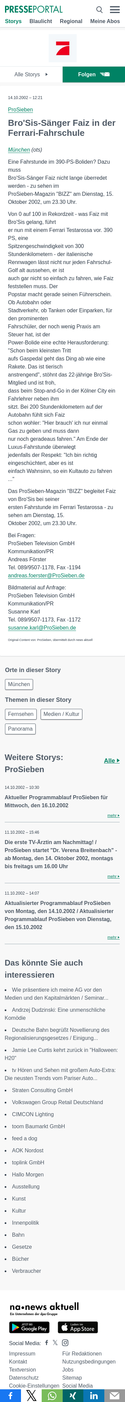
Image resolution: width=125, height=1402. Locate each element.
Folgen (93, 74)
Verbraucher (26, 1271)
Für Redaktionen (82, 1353)
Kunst (19, 1199)
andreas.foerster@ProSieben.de (46, 575)
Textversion (22, 1370)
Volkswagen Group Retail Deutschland (57, 1102)
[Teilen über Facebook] (10, 1395)
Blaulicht (40, 21)
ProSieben (20, 109)
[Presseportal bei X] (53, 1343)
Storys (13, 21)
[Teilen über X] (31, 1395)
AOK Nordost (27, 1150)
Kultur (19, 1211)
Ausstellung (26, 1186)
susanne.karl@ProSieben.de (42, 628)
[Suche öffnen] (99, 9)
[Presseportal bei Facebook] (44, 1343)
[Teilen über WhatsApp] (52, 1395)
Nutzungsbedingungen (89, 1362)
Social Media (77, 1386)
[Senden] (114, 1395)
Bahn (18, 1235)
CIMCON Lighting (33, 1114)
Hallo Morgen (28, 1174)
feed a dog (24, 1138)
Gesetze (22, 1247)
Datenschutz (24, 1378)
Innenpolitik (25, 1223)
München (19, 150)
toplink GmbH (28, 1162)
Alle (112, 760)
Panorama (20, 729)
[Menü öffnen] (115, 9)
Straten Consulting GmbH (42, 1090)
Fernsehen (21, 714)
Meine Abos (105, 21)
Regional (71, 21)
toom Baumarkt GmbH (38, 1126)
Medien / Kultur (62, 714)
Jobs (68, 1370)
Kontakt (18, 1362)
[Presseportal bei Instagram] (63, 1342)
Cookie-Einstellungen (34, 1386)
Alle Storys (31, 74)
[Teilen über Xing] (73, 1395)
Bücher (20, 1259)
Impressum (22, 1353)
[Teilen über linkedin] (93, 1395)
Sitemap (72, 1378)
